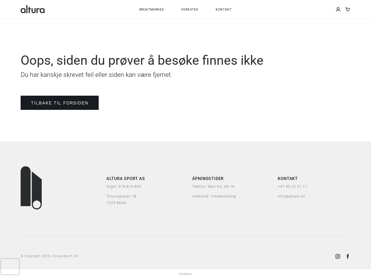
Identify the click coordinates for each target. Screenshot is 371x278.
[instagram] (337, 256)
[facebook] (347, 256)
